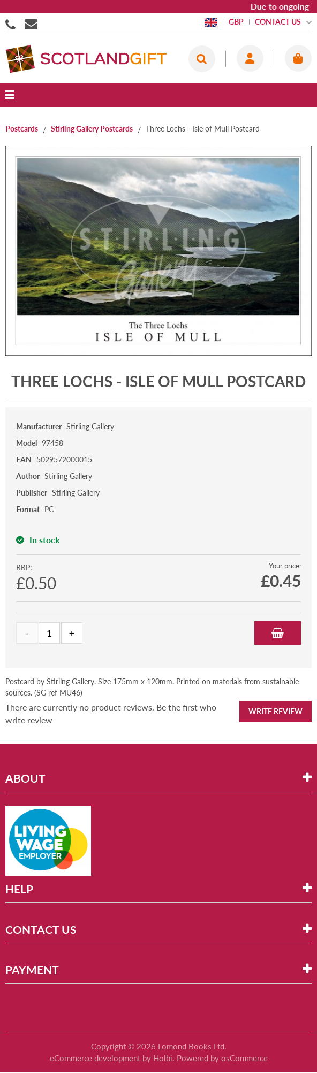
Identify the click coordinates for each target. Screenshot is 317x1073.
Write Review (275, 711)
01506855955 (12, 23)
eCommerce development (95, 1058)
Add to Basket (277, 633)
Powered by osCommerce (222, 1058)
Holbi (162, 1058)
